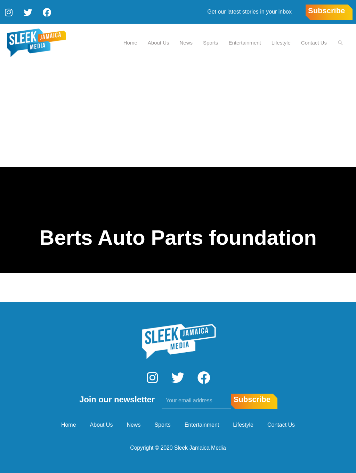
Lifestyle (280, 42)
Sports (210, 42)
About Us (158, 42)
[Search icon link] (340, 42)
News (186, 42)
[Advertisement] (178, 114)
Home (130, 42)
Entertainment (244, 42)
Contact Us (313, 42)
